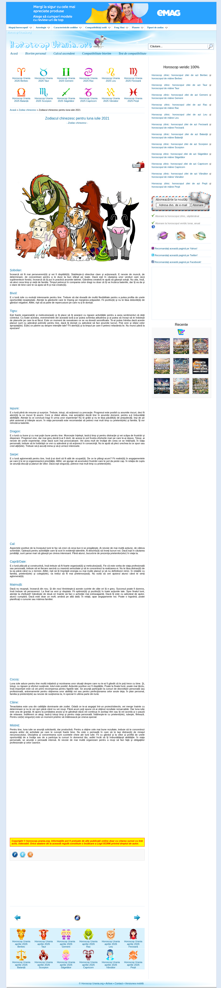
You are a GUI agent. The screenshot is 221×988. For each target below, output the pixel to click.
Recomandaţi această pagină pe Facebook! (178, 262)
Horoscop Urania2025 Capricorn (88, 98)
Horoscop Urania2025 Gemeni (66, 78)
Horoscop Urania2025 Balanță (21, 98)
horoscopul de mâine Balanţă (167, 137)
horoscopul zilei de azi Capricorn (189, 163)
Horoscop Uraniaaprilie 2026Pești (133, 963)
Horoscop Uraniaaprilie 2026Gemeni (66, 942)
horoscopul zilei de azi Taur (189, 85)
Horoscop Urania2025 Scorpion (44, 98)
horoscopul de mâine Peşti (166, 186)
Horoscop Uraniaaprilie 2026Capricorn (88, 963)
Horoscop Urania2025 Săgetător (66, 98)
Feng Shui (121, 27)
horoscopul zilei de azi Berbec (189, 75)
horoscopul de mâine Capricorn (168, 167)
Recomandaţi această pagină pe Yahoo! (176, 248)
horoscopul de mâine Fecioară (168, 127)
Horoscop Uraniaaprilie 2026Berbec (21, 942)
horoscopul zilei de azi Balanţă (189, 134)
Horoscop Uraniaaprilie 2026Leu (111, 942)
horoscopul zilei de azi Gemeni (189, 94)
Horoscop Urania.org (19, 31)
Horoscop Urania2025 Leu (111, 78)
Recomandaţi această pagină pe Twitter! (176, 255)
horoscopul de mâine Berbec (167, 78)
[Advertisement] (77, 144)
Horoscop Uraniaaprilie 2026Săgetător (66, 963)
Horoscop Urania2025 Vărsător (111, 98)
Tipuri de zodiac (157, 27)
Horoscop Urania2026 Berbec (21, 78)
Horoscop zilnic (160, 75)
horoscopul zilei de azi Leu (189, 114)
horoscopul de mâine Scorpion (168, 147)
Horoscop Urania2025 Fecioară (133, 78)
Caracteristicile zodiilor (68, 27)
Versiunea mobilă (134, 983)
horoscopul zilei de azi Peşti (189, 183)
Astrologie (43, 27)
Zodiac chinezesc (27, 110)
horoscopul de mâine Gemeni (167, 98)
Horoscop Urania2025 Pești (133, 98)
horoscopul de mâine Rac (165, 108)
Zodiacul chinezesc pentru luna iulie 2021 (77, 118)
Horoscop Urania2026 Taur (44, 78)
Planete (137, 27)
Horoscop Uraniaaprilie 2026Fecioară (133, 942)
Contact (119, 983)
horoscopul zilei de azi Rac (189, 104)
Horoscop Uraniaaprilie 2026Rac (88, 942)
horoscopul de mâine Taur (165, 88)
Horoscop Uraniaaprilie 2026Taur (44, 942)
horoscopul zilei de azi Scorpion (189, 144)
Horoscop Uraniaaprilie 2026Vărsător (111, 963)
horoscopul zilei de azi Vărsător (189, 173)
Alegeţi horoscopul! (20, 27)
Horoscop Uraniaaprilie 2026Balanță (21, 963)
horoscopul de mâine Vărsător (168, 177)
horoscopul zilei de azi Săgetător (189, 154)
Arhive (109, 983)
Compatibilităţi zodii (97, 27)
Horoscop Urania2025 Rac (88, 78)
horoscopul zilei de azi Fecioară (189, 124)
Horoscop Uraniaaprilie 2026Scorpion (44, 963)
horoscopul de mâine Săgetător (168, 157)
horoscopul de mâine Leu (165, 117)
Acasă (13, 110)
